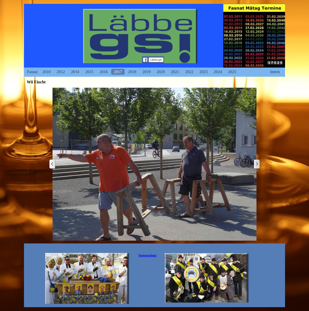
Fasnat (32, 72)
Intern (275, 72)
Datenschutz (147, 255)
